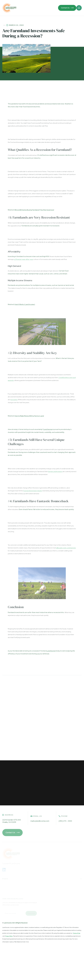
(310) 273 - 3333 (65, 821)
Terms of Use (76, 933)
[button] (79, 8)
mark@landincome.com (39, 821)
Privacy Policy (9, 936)
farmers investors (55, 472)
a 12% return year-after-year (23, 259)
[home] (9, 8)
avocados (14, 400)
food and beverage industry (32, 491)
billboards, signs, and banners (66, 548)
